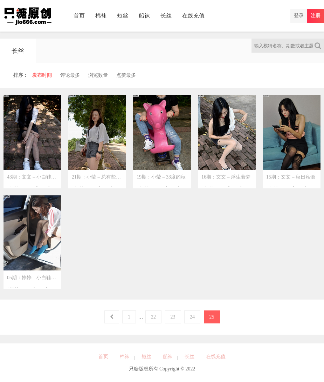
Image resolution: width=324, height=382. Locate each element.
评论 (70, 75)
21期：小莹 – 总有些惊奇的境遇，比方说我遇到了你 (99, 179)
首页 (79, 16)
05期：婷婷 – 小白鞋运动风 (34, 280)
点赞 (126, 75)
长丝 (166, 16)
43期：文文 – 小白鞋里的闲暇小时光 (34, 179)
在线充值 (193, 16)
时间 (42, 75)
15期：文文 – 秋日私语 (290, 179)
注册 (315, 15)
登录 (299, 15)
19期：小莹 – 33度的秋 (161, 179)
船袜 (144, 16)
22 (153, 317)
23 (173, 317)
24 (192, 317)
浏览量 (98, 75)
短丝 (122, 16)
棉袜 (100, 16)
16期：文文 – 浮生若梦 (225, 179)
